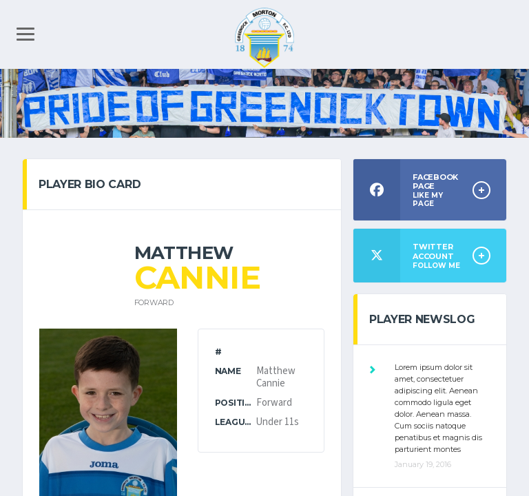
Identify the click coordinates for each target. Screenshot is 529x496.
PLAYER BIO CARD (90, 184)
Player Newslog (422, 319)
